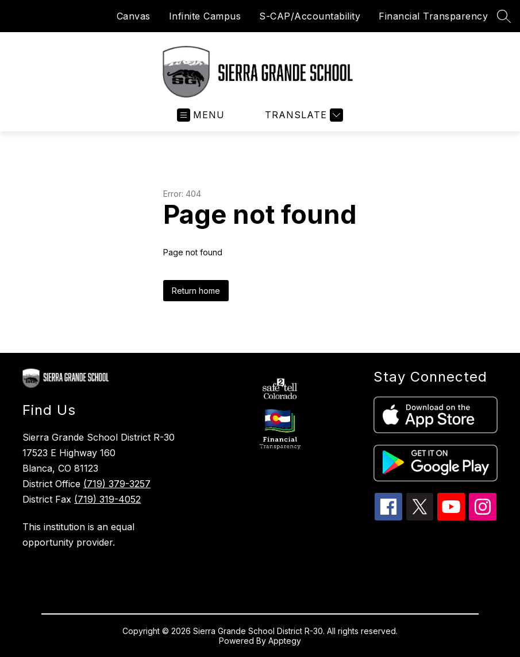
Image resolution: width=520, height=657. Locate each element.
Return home (196, 291)
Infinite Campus (205, 16)
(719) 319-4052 (107, 499)
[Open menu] (201, 115)
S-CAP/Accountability (309, 16)
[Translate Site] (302, 115)
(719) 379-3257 (117, 483)
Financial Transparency (433, 16)
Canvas (134, 16)
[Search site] (504, 16)
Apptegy (284, 641)
